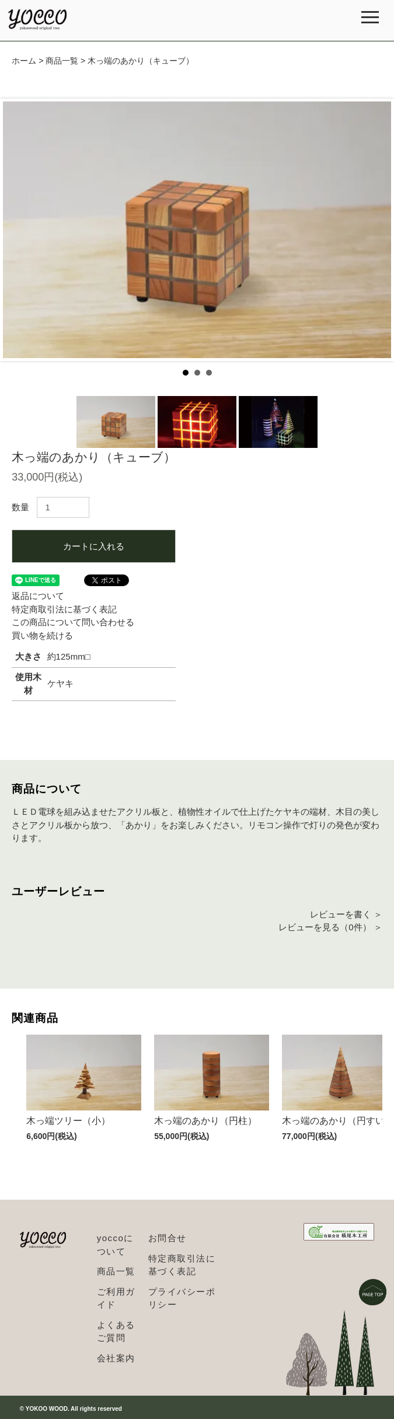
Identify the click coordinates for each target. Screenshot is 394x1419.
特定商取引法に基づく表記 (64, 609)
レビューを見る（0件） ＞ (330, 927)
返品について (38, 596)
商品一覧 (62, 60)
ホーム (24, 60)
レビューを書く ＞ (346, 914)
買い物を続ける (42, 635)
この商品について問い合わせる (73, 622)
